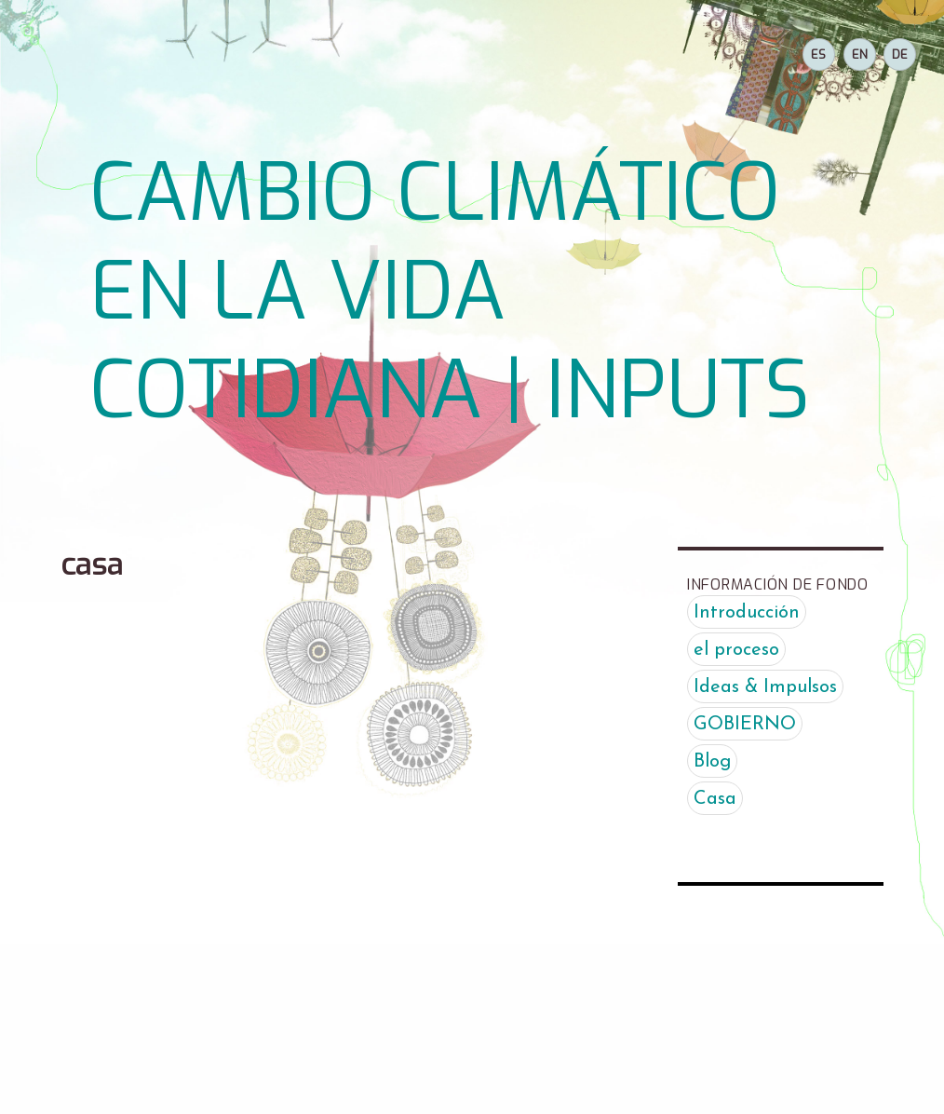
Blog (712, 762)
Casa (715, 799)
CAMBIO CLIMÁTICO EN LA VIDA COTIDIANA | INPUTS (449, 292)
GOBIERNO (745, 724)
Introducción (747, 613)
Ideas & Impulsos (765, 687)
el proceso (736, 650)
